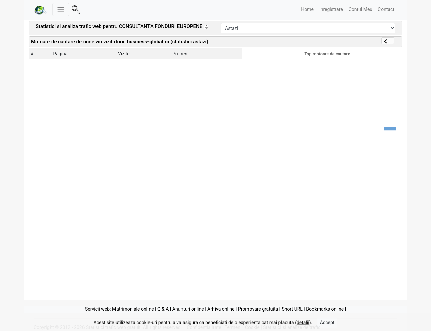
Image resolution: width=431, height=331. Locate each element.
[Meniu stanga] (60, 9)
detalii (303, 325)
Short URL (291, 309)
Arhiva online (220, 309)
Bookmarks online (325, 309)
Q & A (163, 309)
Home (307, 9)
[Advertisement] (288, 40)
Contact (386, 9)
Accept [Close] (327, 325)
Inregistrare (331, 9)
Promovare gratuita (258, 309)
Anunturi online (188, 309)
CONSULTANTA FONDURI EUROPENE (160, 26)
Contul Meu (360, 9)
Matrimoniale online (133, 309)
